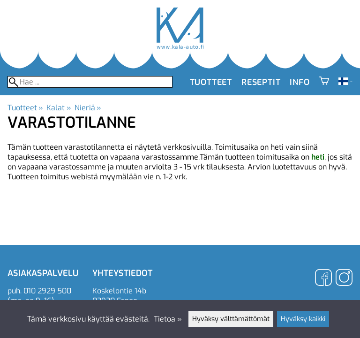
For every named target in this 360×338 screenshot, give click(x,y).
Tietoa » (168, 319)
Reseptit (260, 82)
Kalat (58, 108)
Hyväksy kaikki (303, 319)
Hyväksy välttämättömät (231, 319)
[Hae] (90, 82)
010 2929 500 (47, 291)
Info (299, 82)
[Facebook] (323, 278)
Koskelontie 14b (119, 291)
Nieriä (88, 108)
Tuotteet (211, 82)
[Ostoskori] (324, 82)
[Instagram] (344, 278)
